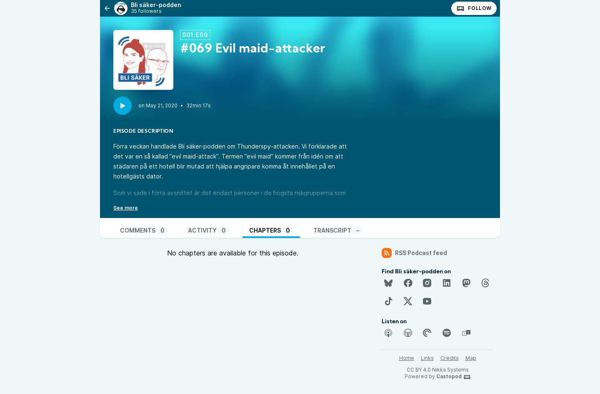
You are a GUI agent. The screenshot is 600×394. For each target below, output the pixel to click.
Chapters (271, 230)
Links (427, 358)
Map (470, 358)
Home (406, 358)
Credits (449, 358)
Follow (474, 8)
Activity (208, 230)
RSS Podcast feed (414, 253)
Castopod (453, 377)
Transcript (337, 230)
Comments (144, 230)
